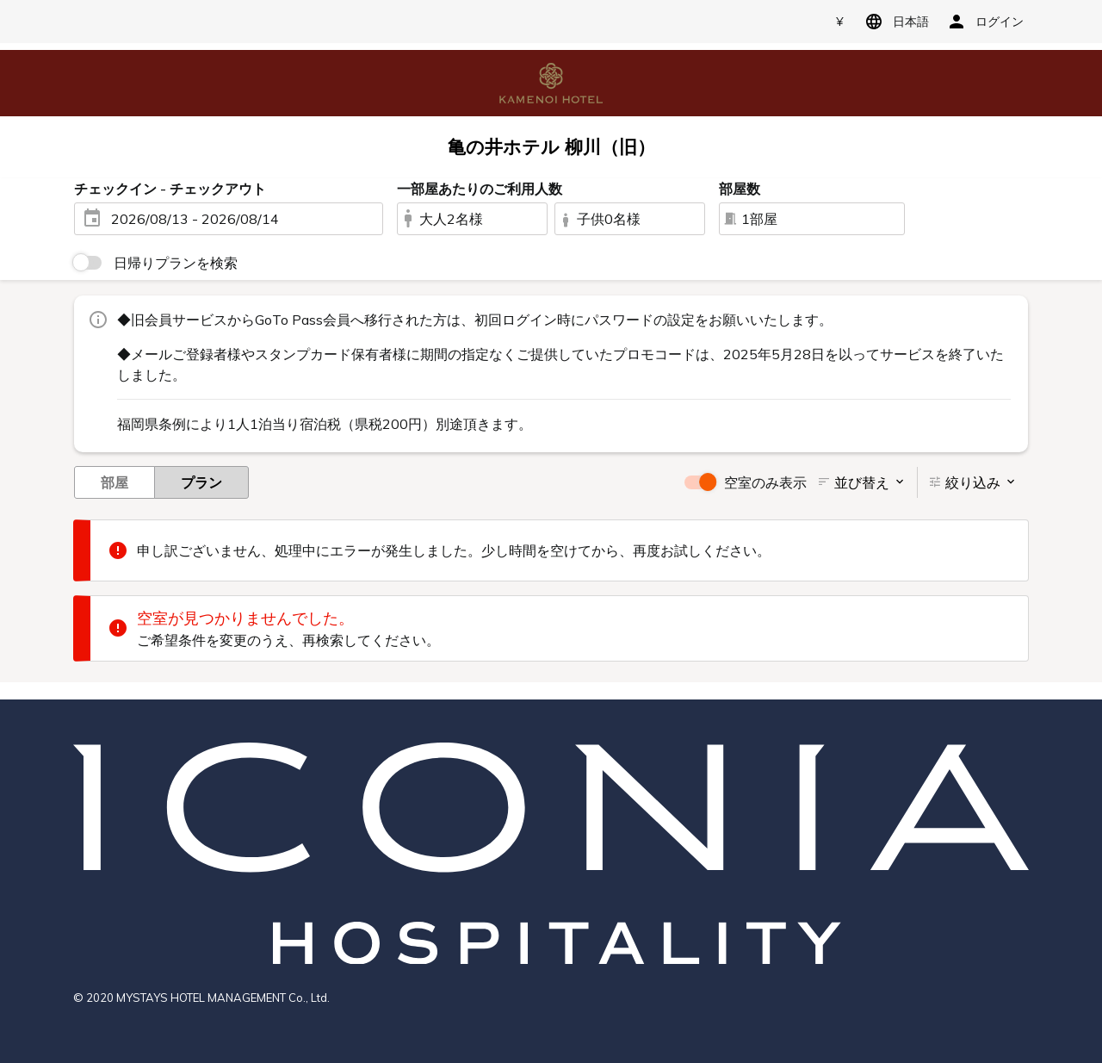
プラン (201, 481)
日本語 (894, 21)
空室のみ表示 (765, 482)
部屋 (114, 481)
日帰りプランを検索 (176, 262)
